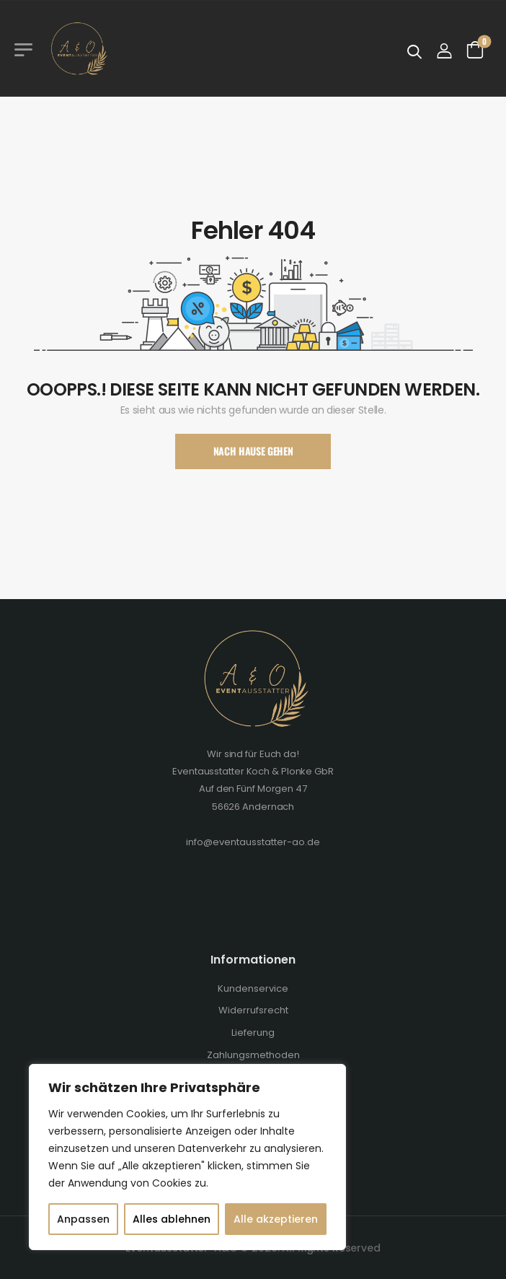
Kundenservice (253, 988)
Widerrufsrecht (253, 1010)
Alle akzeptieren (276, 1219)
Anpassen (83, 1219)
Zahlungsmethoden (253, 1055)
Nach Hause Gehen (253, 450)
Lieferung (253, 1032)
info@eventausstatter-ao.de (253, 842)
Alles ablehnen (171, 1219)
